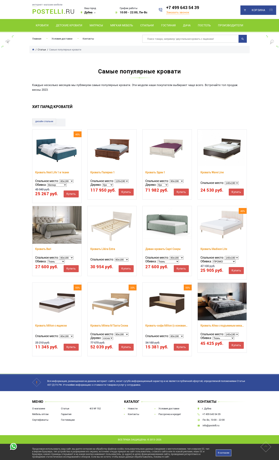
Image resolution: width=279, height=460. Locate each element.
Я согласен (223, 453)
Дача (187, 25)
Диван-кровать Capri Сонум (162, 249)
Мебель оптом (40, 414)
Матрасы (96, 25)
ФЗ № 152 (95, 408)
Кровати (42, 25)
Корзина (258, 10)
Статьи (65, 408)
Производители (230, 25)
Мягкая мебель (121, 25)
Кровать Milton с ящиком (51, 325)
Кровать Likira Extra (102, 249)
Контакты (88, 38)
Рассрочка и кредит (170, 414)
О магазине (38, 408)
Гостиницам (68, 419)
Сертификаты (40, 419)
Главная (36, 38)
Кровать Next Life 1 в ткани (52, 172)
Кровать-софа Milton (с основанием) (167, 325)
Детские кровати (69, 25)
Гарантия (66, 414)
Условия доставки (62, 38)
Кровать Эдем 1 (155, 172)
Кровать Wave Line (212, 172)
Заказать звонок (177, 12)
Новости (132, 408)
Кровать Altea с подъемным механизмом (222, 325)
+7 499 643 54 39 (182, 7)
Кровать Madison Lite (213, 249)
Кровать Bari (43, 249)
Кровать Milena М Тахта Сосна (109, 325)
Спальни (147, 25)
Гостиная (168, 25)
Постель (204, 25)
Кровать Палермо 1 (102, 172)
